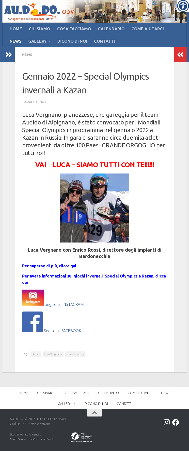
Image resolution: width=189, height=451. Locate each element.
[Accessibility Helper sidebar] (183, 6)
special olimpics (75, 354)
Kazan (36, 354)
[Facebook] (175, 422)
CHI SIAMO (39, 28)
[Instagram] (166, 422)
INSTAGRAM (73, 304)
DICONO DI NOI (72, 41)
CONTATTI (104, 41)
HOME (16, 28)
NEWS (15, 41)
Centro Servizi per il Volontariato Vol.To (32, 439)
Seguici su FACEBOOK (51, 331)
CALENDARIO (111, 28)
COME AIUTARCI (147, 28)
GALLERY (37, 41)
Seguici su (53, 304)
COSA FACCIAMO (74, 28)
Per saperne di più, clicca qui (49, 266)
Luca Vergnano (53, 354)
